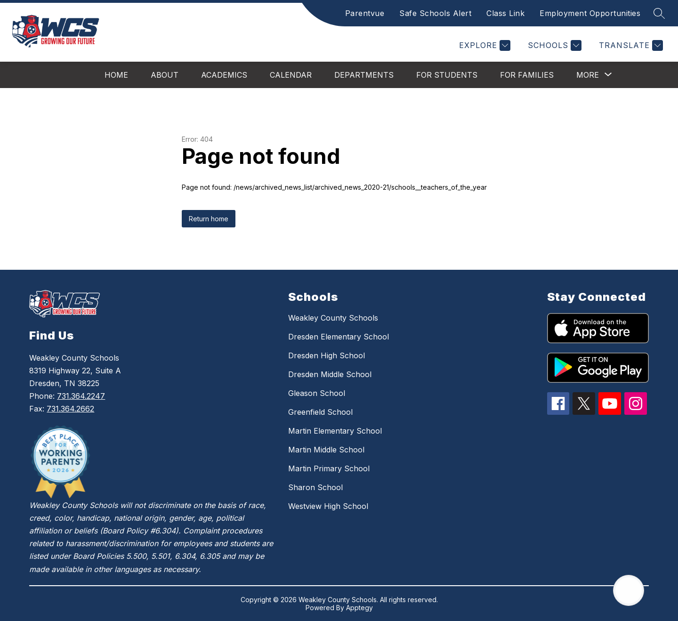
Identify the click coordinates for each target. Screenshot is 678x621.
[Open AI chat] (628, 590)
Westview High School (328, 506)
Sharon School (315, 487)
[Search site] (659, 13)
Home (116, 75)
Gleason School (316, 393)
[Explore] (483, 45)
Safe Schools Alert (435, 13)
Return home (208, 219)
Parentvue (365, 13)
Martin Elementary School (335, 431)
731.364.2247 (81, 396)
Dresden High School (326, 355)
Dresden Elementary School (338, 336)
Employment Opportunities (590, 13)
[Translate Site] (630, 45)
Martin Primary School (329, 468)
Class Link (505, 13)
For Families (527, 75)
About (164, 75)
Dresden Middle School (329, 374)
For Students (446, 75)
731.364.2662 (70, 408)
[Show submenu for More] (587, 75)
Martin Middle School (326, 449)
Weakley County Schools (333, 318)
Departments (364, 75)
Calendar (291, 75)
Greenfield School (320, 412)
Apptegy (359, 608)
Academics (224, 75)
